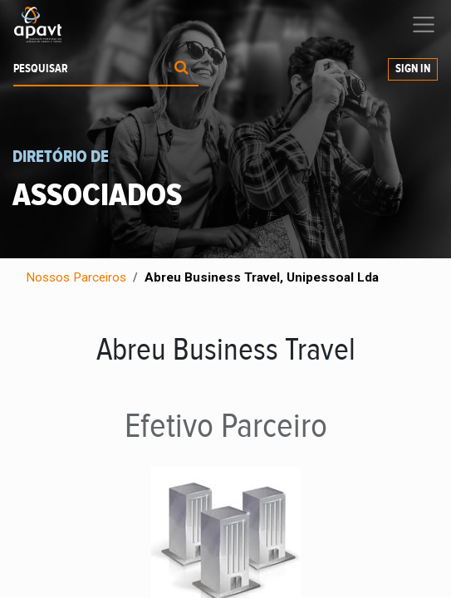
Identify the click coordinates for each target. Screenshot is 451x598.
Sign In (412, 69)
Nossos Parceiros (76, 277)
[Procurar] (181, 69)
